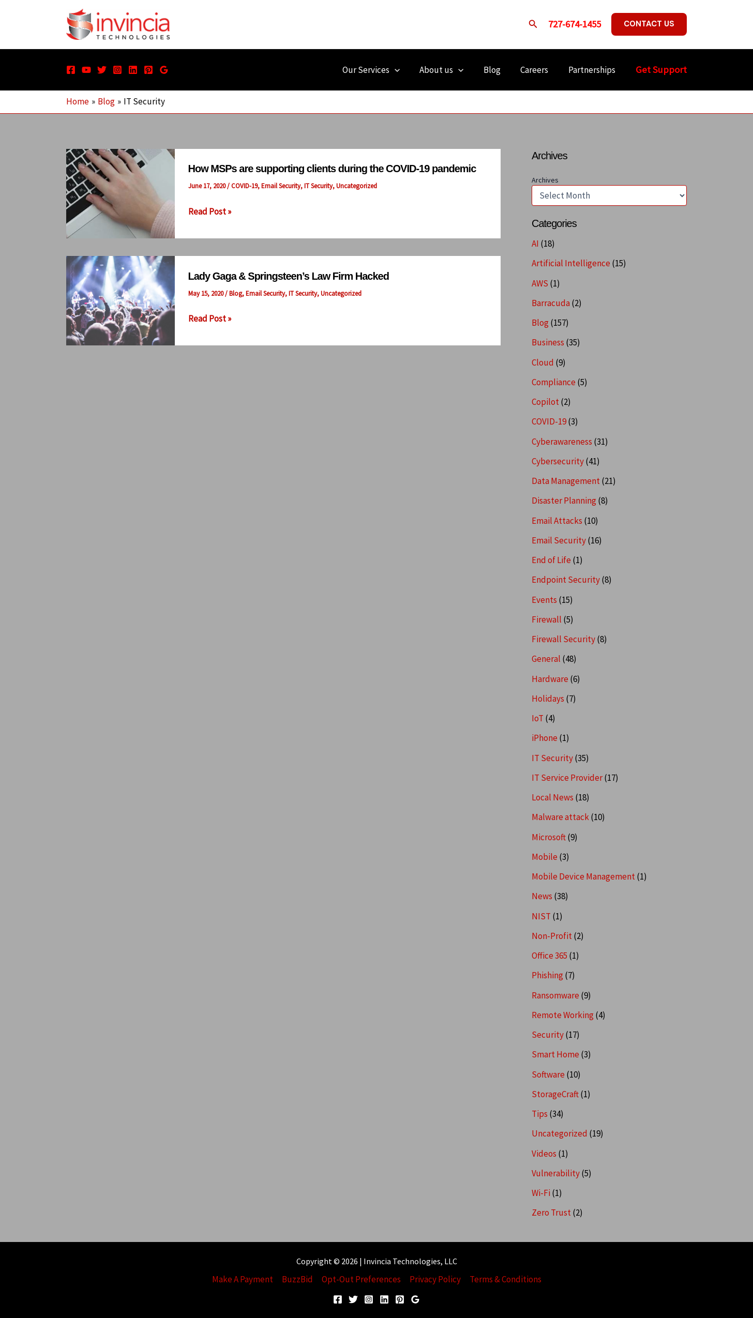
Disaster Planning (564, 500)
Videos (544, 1153)
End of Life (551, 560)
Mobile (545, 856)
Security (548, 1034)
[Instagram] (117, 69)
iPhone (545, 738)
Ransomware (555, 995)
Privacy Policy (435, 1279)
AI (535, 243)
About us (450, 69)
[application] (405, 69)
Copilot (545, 401)
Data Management (566, 481)
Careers (538, 69)
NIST (541, 916)
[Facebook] (71, 69)
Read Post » (209, 211)
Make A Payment (242, 1279)
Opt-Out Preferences (361, 1279)
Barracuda (551, 303)
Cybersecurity (558, 461)
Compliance (554, 382)
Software (548, 1074)
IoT (538, 718)
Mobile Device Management (583, 876)
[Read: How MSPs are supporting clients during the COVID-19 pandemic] (120, 193)
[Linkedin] (133, 69)
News (542, 896)
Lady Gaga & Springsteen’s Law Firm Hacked (288, 276)
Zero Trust (551, 1212)
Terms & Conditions (505, 1279)
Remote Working (563, 1015)
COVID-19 (244, 185)
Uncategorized (356, 185)
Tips (540, 1113)
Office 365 (549, 955)
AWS (540, 283)
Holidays (548, 698)
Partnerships (592, 69)
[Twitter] (102, 69)
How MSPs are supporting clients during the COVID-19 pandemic (332, 168)
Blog (497, 69)
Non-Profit (552, 936)
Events (544, 599)
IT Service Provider (567, 777)
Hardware (550, 679)
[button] (533, 24)
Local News (553, 797)
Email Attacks (557, 520)
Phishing (547, 975)
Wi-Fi (541, 1193)
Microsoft (549, 837)
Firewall (547, 619)
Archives (545, 180)
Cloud (543, 362)
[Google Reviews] (164, 69)
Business (548, 342)
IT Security (318, 185)
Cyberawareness (562, 441)
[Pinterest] (148, 69)
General (546, 658)
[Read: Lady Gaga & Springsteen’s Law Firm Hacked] (120, 300)
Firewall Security (563, 639)
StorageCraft (555, 1094)
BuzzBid (297, 1279)
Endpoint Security (566, 579)
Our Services (381, 69)
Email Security (280, 185)
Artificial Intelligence (571, 263)
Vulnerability (556, 1173)
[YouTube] (86, 69)
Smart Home (555, 1054)
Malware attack (560, 817)
